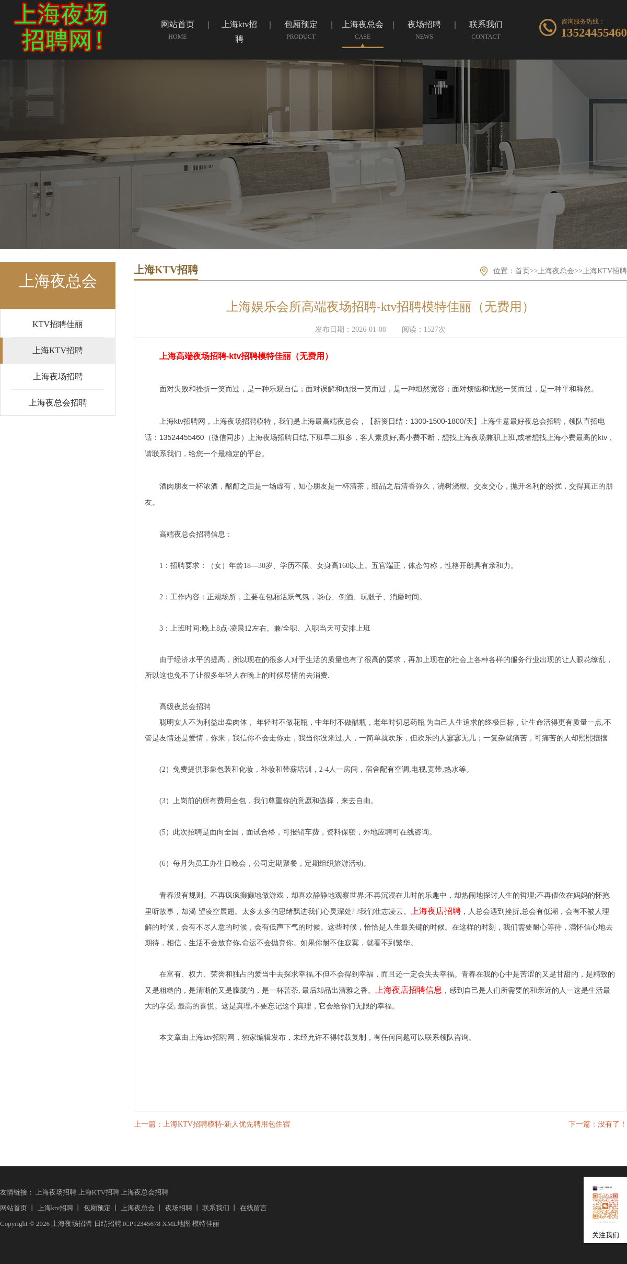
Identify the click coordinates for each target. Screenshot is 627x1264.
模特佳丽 (205, 1223)
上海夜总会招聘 (144, 1192)
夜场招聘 (178, 1208)
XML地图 (176, 1223)
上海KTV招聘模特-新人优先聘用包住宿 (226, 1124)
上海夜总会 (556, 271)
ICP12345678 (141, 1223)
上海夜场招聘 (56, 1192)
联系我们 (215, 1208)
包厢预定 (97, 1208)
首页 (522, 271)
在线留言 (253, 1208)
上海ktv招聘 (56, 1208)
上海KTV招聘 (605, 271)
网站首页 (13, 1208)
